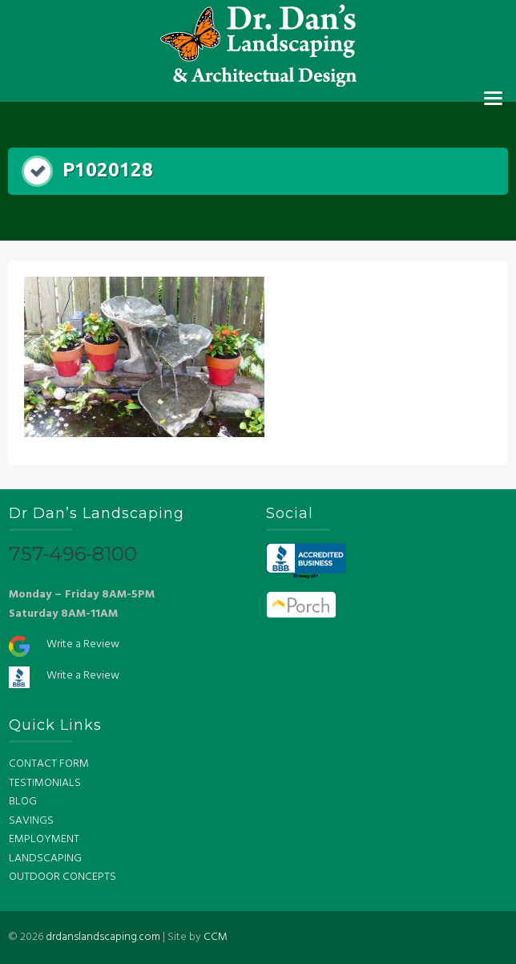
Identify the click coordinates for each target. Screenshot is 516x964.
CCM (216, 937)
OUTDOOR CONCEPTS (62, 877)
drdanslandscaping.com (103, 937)
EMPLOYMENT (44, 839)
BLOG (23, 801)
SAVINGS (31, 821)
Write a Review (82, 644)
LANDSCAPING (45, 858)
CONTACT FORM (49, 764)
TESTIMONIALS (45, 783)
